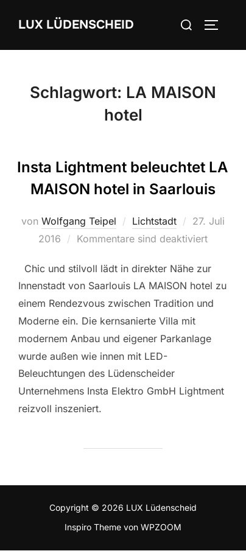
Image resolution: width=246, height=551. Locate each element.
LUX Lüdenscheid (76, 24)
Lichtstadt (154, 221)
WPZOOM (161, 527)
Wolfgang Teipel (78, 221)
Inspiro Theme (93, 527)
